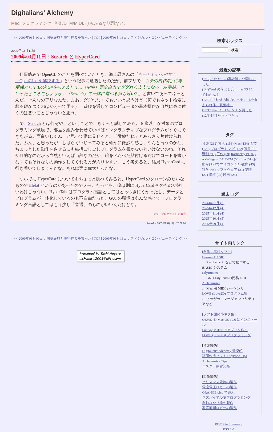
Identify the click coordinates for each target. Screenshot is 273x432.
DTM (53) (232, 159)
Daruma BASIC (213, 257)
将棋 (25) (215, 175)
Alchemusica (211, 283)
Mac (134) (241, 143)
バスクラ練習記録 (216, 366)
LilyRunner (210, 273)
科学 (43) (209, 170)
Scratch (34, 123)
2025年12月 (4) (213, 208)
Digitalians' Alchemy (42, 12)
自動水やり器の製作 (217, 403)
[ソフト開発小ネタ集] (219, 314)
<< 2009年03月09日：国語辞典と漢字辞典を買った (52, 37)
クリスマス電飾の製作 (219, 382)
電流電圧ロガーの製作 (219, 387)
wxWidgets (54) (213, 159)
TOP (97, 37)
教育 (183, 213)
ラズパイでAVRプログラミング (226, 397)
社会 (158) (226, 143)
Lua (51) (246, 159)
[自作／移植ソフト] (217, 252)
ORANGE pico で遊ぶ (218, 392)
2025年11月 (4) (213, 213)
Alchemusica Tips (214, 361)
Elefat (34, 185)
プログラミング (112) (226, 149)
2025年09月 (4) (213, 224)
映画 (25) (230, 175)
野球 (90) (209, 154)
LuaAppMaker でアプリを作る (225, 330)
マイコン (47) (230, 164)
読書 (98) (251, 149)
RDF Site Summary (228, 424)
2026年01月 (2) (213, 203)
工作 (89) (223, 154)
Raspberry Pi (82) (243, 154)
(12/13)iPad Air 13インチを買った (227, 110)
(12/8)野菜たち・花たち (220, 115)
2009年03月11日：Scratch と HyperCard (55, 57)
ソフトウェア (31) (230, 170)
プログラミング (170, 213)
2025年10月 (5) (213, 218)
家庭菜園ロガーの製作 (219, 408)
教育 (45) (248, 164)
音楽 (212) (209, 143)
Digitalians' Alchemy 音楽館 (222, 351)
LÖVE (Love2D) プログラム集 (224, 293)
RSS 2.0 (228, 429)
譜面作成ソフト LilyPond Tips (224, 356)
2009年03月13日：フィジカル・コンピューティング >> (145, 37)
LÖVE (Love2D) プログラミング (226, 335)
